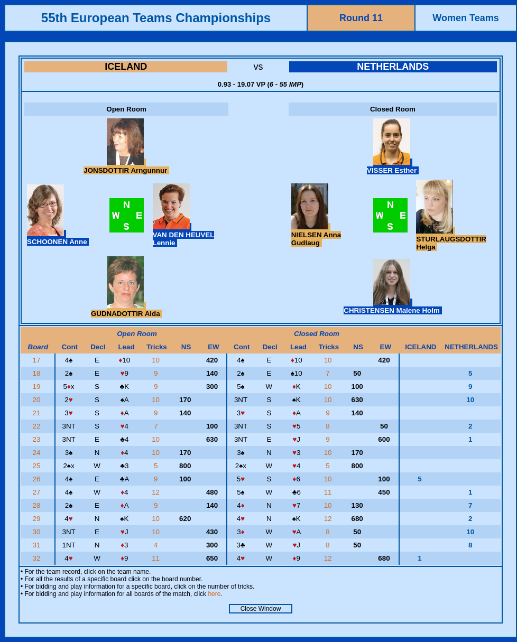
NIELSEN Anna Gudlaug (316, 235)
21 (38, 413)
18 (38, 373)
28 (38, 505)
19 (38, 386)
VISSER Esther (393, 166)
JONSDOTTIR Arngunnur (126, 166)
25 (38, 466)
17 (38, 360)
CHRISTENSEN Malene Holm (392, 306)
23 (38, 439)
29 (38, 519)
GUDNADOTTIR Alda (126, 310)
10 (157, 360)
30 (38, 532)
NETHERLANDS (393, 66)
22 (38, 426)
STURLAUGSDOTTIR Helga (451, 239)
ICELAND (126, 66)
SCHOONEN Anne (58, 238)
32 (38, 558)
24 (38, 453)
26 (38, 479)
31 (38, 545)
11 (329, 492)
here (214, 594)
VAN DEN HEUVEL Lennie (184, 235)
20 (38, 400)
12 (157, 492)
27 (38, 492)
